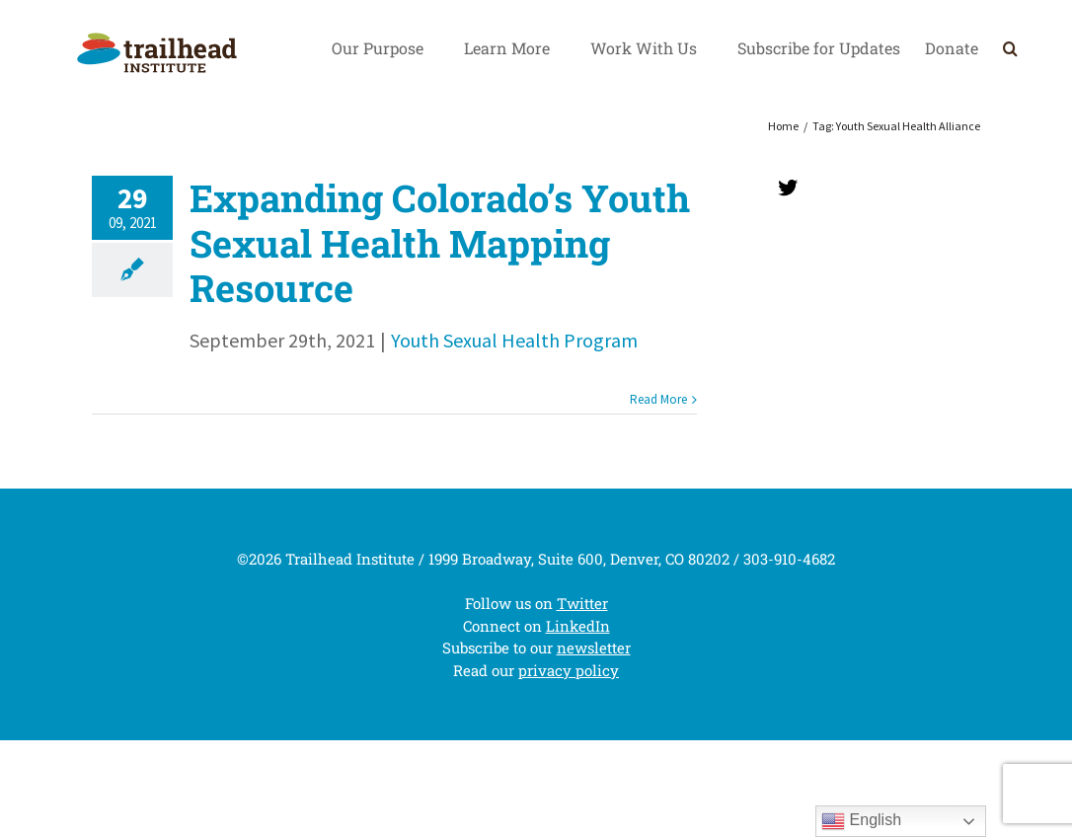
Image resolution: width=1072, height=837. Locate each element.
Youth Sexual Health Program (514, 340)
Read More (658, 399)
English (861, 821)
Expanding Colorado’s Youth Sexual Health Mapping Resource (440, 242)
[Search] (1010, 48)
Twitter (582, 603)
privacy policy (568, 670)
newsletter (594, 647)
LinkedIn (578, 626)
